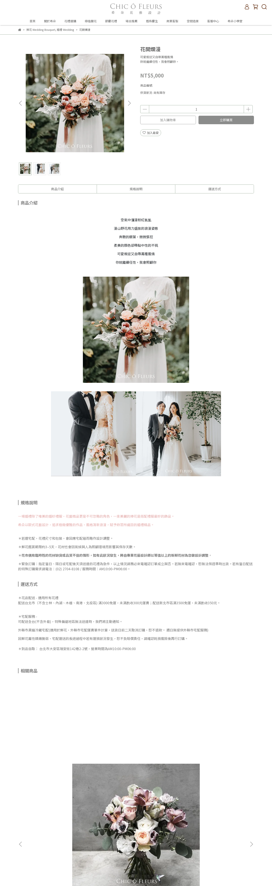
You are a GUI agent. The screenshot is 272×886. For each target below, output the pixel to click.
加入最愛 (151, 133)
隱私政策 (79, 820)
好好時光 (107, 747)
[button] (129, 103)
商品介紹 (57, 189)
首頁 (32, 21)
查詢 (76, 795)
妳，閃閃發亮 (164, 747)
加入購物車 (168, 120)
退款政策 (79, 814)
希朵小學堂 (235, 21)
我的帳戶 (79, 807)
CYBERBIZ (181, 875)
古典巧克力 (49, 747)
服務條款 (79, 826)
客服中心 (213, 21)
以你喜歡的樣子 (222, 747)
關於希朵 (50, 21)
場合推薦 (131, 21)
